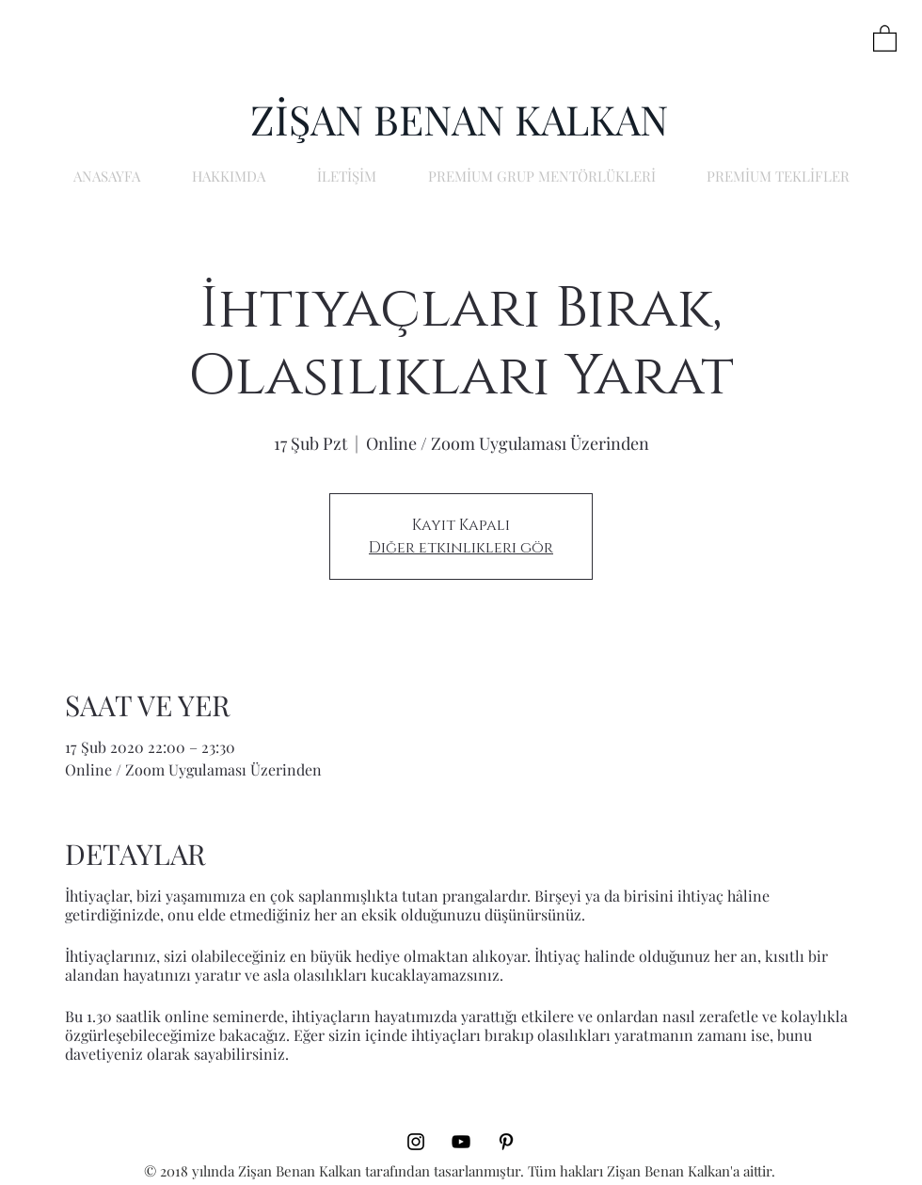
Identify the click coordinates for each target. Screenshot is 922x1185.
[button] (885, 38)
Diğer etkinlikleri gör (461, 547)
